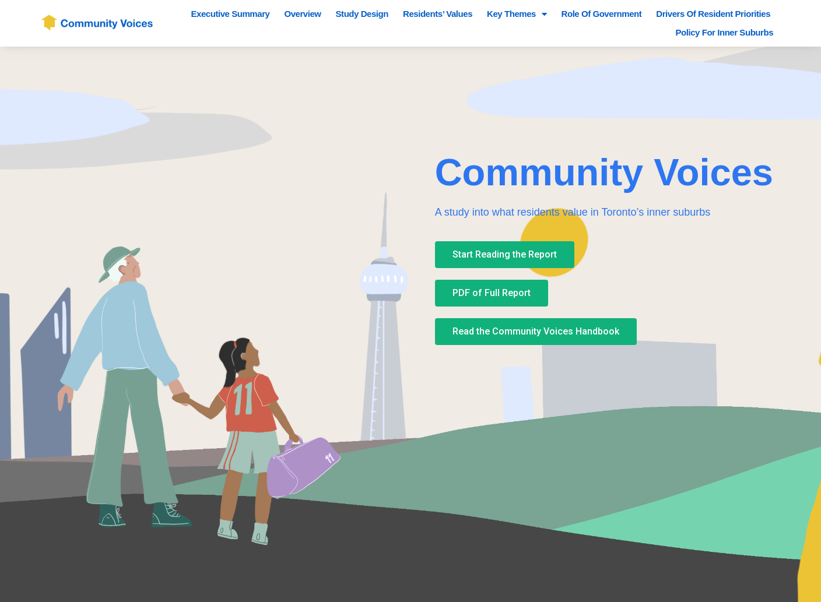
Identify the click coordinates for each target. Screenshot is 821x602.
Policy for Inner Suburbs (724, 32)
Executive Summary (230, 14)
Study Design (362, 14)
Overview (302, 14)
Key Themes (516, 14)
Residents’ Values (437, 14)
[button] (504, 254)
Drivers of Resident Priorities (713, 14)
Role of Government (602, 14)
